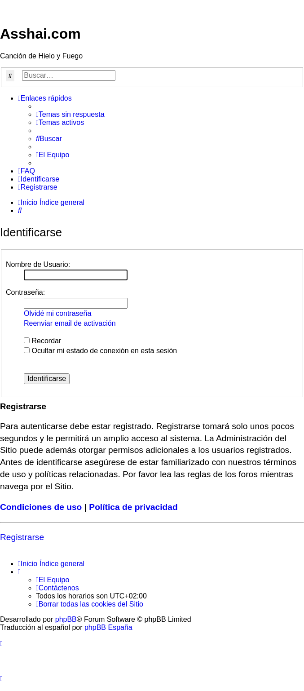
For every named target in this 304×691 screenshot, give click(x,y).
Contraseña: (25, 292)
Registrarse (22, 537)
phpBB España (108, 627)
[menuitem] (70, 115)
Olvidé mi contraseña (57, 313)
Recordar (42, 341)
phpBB (66, 619)
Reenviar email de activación (70, 323)
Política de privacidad (133, 507)
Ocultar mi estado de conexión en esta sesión (100, 350)
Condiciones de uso (41, 507)
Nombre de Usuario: (38, 264)
